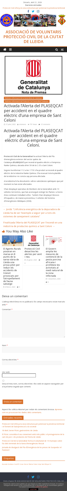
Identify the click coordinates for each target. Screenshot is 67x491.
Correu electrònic (10, 359)
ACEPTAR (33, 489)
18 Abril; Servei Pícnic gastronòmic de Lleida (20, 430)
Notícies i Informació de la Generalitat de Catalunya (23, 98)
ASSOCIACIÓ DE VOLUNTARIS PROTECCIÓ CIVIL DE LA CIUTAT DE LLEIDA (33, 36)
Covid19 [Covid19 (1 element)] (16, 464)
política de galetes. (41, 487)
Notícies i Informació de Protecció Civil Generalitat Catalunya (26, 101)
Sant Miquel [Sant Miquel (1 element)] (46, 464)
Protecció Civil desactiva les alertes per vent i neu (33, 252)
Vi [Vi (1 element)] (50, 464)
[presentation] (21, 395)
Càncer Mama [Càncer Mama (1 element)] (28, 464)
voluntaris (22, 124)
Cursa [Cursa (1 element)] (21, 464)
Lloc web (6, 372)
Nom (5, 345)
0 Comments (44, 124)
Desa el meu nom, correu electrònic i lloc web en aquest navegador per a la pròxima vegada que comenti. (33, 385)
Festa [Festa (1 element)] (35, 464)
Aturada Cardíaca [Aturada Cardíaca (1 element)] (7, 464)
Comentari (7, 309)
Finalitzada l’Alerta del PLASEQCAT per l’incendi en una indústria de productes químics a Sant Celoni (32, 224)
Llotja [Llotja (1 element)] (39, 464)
